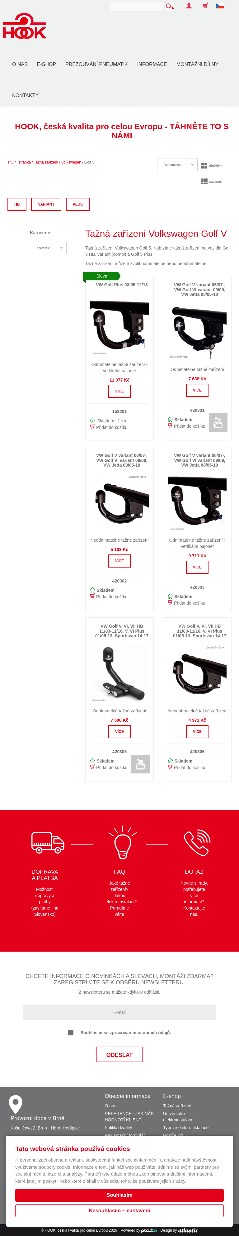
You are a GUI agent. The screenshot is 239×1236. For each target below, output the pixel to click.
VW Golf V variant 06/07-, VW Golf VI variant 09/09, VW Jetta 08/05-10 (199, 289)
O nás (20, 64)
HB (17, 204)
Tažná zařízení (46, 162)
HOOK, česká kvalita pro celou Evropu (76, 1230)
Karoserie (43, 248)
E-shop (46, 64)
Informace (152, 64)
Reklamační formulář (125, 1135)
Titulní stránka (19, 162)
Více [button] (119, 391)
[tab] (177, 165)
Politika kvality (118, 1127)
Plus (78, 204)
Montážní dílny (197, 64)
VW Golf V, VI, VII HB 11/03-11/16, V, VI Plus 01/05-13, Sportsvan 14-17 (121, 631)
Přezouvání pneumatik (96, 64)
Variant (46, 204)
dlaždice (212, 166)
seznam (211, 181)
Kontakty (25, 95)
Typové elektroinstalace (186, 1127)
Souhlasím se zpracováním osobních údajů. (119, 1033)
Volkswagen (71, 162)
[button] (222, 2)
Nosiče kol (173, 1135)
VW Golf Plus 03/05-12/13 (122, 284)
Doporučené (172, 165)
